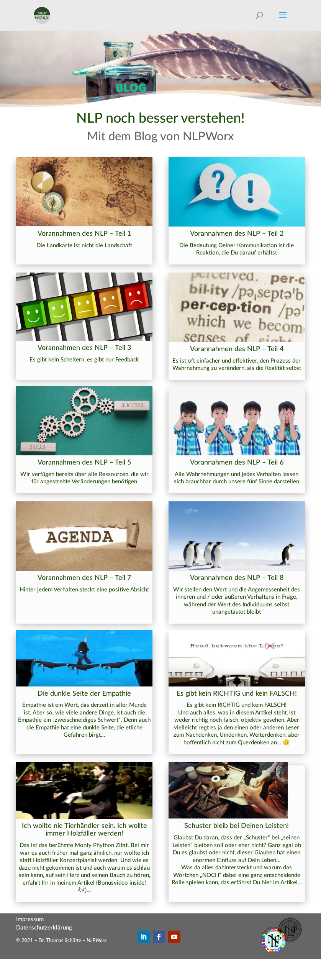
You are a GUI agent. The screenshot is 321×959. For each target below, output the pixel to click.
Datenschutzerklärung (44, 928)
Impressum (30, 919)
